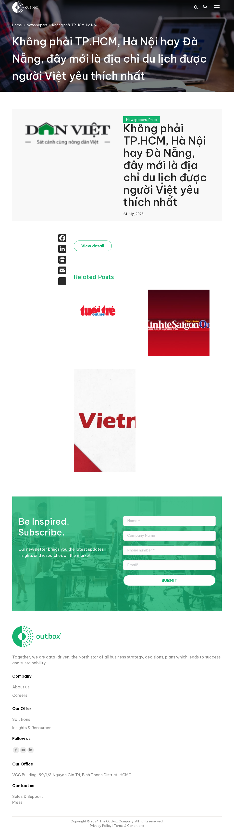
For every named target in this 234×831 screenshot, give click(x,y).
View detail (92, 245)
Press (152, 120)
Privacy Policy (101, 826)
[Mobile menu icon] (217, 7)
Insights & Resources (31, 727)
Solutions (21, 719)
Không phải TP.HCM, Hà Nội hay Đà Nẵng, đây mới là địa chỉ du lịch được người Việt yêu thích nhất (165, 165)
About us (20, 686)
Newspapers (136, 120)
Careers (20, 695)
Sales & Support (27, 796)
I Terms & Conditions (128, 826)
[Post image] (98, 310)
